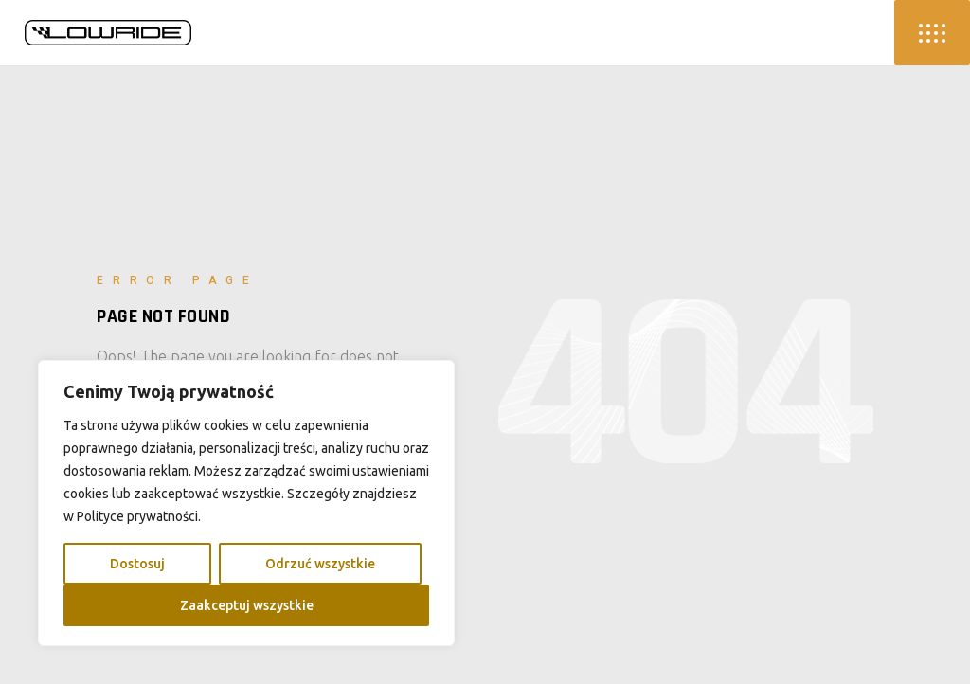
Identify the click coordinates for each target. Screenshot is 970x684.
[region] (246, 503)
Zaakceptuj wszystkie (247, 605)
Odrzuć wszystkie (320, 563)
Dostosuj (137, 563)
